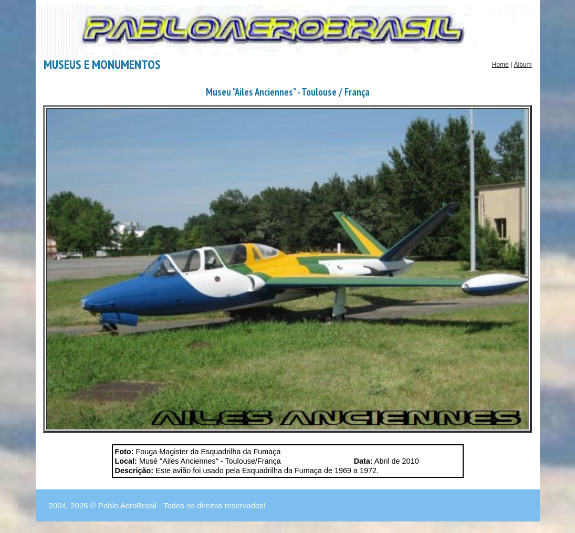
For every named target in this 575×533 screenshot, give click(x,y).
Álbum (522, 64)
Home (500, 64)
